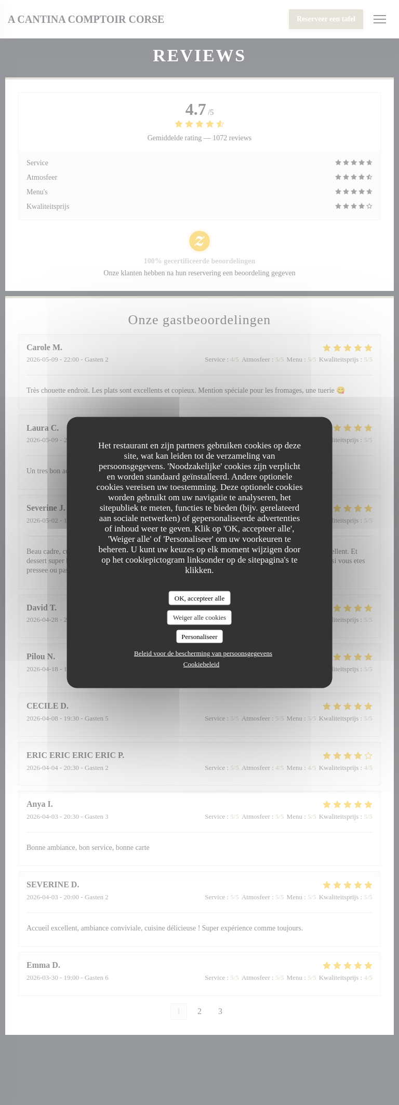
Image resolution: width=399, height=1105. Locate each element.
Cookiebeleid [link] (201, 664)
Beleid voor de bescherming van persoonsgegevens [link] (203, 653)
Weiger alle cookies (199, 617)
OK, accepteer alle (199, 598)
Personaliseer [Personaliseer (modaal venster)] (199, 636)
